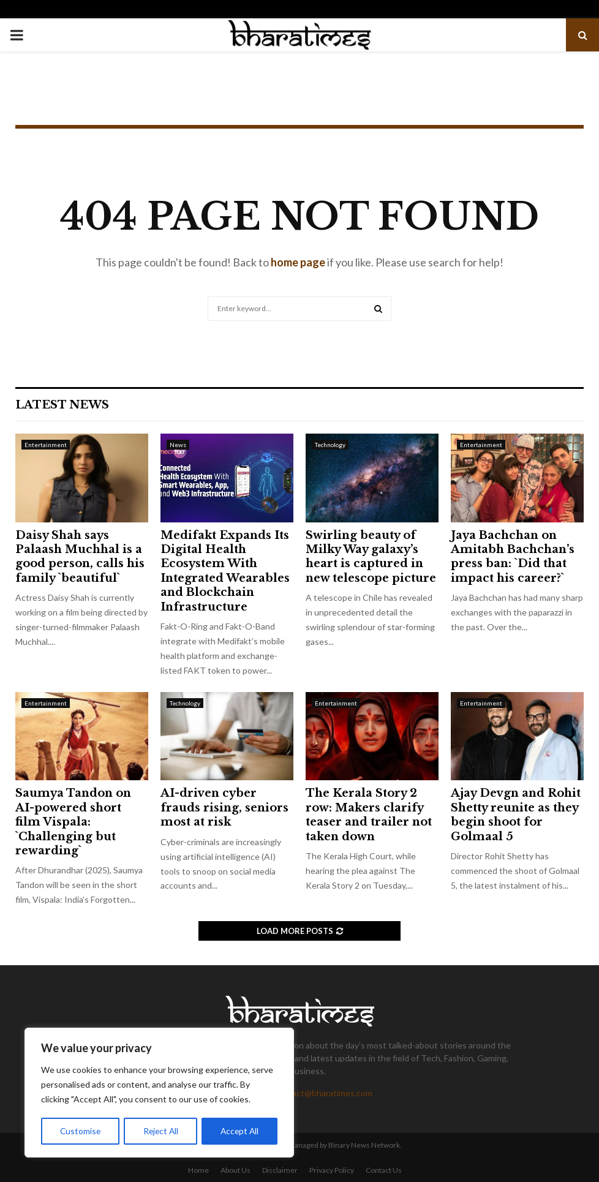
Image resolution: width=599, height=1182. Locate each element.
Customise (80, 1131)
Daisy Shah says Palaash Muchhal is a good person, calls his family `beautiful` (80, 557)
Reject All (160, 1131)
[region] (159, 1093)
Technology (330, 444)
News (178, 444)
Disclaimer (280, 1170)
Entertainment (45, 444)
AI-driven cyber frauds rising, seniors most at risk (224, 807)
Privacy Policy (331, 1170)
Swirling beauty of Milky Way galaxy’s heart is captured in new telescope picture (371, 557)
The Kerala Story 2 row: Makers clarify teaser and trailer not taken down (369, 814)
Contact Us (384, 1170)
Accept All (240, 1131)
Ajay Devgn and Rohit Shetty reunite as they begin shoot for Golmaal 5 (516, 814)
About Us (235, 1170)
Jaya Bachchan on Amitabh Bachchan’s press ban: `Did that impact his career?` (513, 557)
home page (298, 262)
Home (198, 1170)
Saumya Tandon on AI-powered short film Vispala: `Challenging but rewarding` (73, 821)
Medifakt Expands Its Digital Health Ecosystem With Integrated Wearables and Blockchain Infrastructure (225, 571)
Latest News (62, 405)
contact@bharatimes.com (323, 1093)
